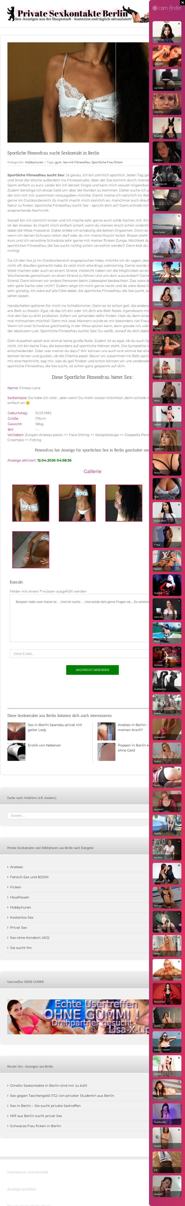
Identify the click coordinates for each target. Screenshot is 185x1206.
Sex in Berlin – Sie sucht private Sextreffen (45, 1106)
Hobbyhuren (34, 162)
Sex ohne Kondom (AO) (29, 937)
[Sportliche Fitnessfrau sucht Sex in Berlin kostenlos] (92, 92)
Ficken (15, 887)
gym (58, 162)
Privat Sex (18, 927)
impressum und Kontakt (27, 1172)
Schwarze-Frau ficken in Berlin (35, 1126)
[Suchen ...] (89, 815)
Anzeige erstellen (21, 1189)
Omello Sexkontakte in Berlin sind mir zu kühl (48, 1085)
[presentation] (46, 690)
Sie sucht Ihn (21, 948)
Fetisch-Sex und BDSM (29, 877)
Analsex (16, 867)
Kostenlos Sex (21, 917)
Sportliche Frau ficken (107, 162)
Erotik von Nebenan (44, 745)
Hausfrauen (19, 897)
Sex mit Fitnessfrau (76, 162)
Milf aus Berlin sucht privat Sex (36, 1116)
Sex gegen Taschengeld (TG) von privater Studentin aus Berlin (62, 1095)
